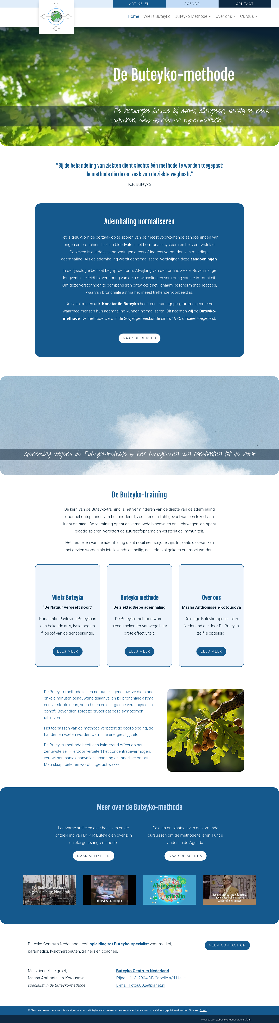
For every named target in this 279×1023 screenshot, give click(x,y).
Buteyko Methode (191, 17)
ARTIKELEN (139, 4)
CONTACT (245, 4)
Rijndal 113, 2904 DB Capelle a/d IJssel (151, 978)
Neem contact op (227, 945)
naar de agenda (185, 856)
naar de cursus (139, 338)
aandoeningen (203, 259)
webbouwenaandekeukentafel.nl (233, 1019)
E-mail (203, 1010)
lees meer (67, 651)
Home (133, 17)
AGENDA (192, 4)
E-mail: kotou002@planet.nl (140, 985)
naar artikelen (93, 856)
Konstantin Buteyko (120, 303)
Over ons (223, 17)
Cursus (247, 17)
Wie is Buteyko (156, 17)
